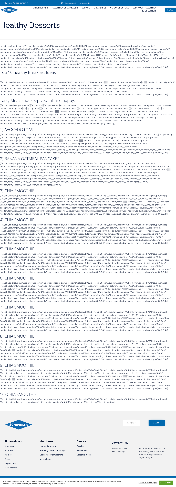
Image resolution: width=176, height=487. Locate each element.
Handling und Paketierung (52, 450)
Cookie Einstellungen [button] (148, 482)
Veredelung (45, 459)
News (7, 459)
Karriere (9, 455)
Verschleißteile (84, 455)
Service (80, 446)
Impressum (10, 463)
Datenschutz (11, 467)
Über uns (9, 446)
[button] (170, 10)
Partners (9, 450)
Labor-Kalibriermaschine (51, 455)
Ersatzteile (82, 450)
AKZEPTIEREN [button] (165, 482)
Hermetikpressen (48, 446)
